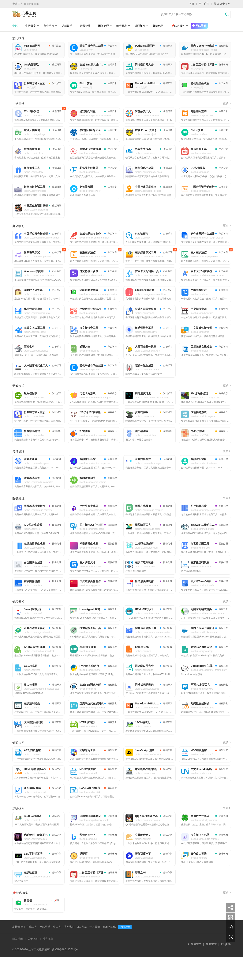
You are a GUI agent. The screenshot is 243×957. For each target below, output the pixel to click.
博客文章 (48, 938)
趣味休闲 (160, 26)
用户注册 (204, 3)
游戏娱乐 (69, 26)
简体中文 (196, 944)
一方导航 (94, 926)
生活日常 (32, 26)
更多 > (227, 103)
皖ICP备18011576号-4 (65, 949)
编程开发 (123, 26)
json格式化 (109, 926)
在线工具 (31, 926)
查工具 (57, 926)
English (226, 944)
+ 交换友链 (124, 927)
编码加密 (141, 26)
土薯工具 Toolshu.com (25, 3)
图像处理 (105, 26)
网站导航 (199, 25)
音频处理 (87, 26)
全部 (15, 25)
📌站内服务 (179, 26)
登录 (191, 3)
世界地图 (69, 926)
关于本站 (33, 938)
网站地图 (17, 938)
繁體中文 (211, 944)
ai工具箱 (82, 926)
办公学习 (50, 26)
